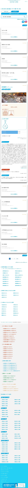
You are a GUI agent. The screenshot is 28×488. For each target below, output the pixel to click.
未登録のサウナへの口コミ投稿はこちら (21, 262)
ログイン (26, 1)
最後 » (17, 258)
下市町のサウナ (15, 304)
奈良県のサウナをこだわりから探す (14, 13)
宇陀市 (6, 232)
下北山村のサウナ (4, 304)
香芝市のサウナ (15, 315)
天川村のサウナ (15, 306)
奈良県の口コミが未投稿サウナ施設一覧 (22, 19)
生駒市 (6, 246)
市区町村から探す (6, 11)
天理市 (6, 89)
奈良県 (3, 32)
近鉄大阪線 (10, 322)
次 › (14, 258)
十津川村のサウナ (4, 306)
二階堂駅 (9, 89)
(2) (4, 295)
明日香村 (6, 75)
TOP (1, 322)
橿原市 (6, 32)
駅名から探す (15, 11)
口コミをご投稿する (14, 36)
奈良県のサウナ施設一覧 (6, 322)
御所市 (6, 218)
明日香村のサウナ (15, 313)
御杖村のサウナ (4, 313)
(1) (4, 297)
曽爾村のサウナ (4, 315)
